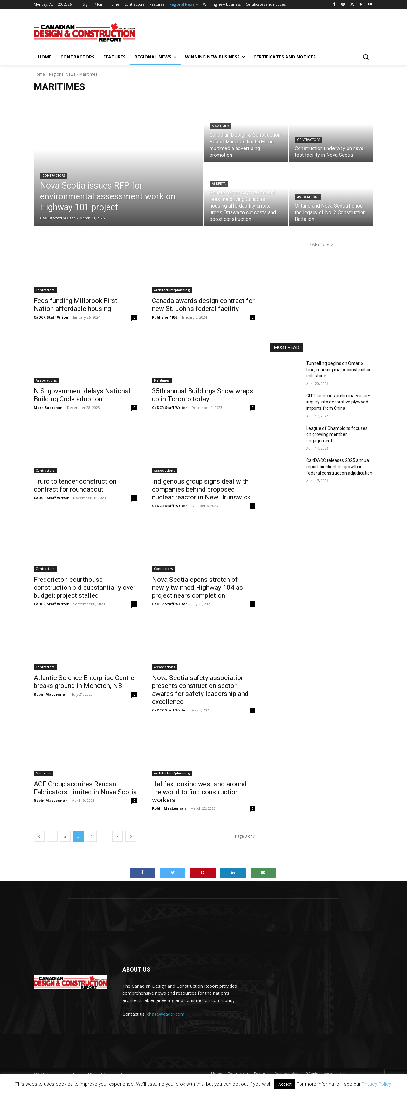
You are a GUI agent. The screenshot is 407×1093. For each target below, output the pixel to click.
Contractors (53, 175)
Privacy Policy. (377, 1084)
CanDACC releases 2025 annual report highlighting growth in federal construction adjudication (339, 466)
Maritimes (220, 126)
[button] (365, 57)
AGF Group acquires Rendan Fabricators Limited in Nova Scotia (85, 788)
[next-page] (130, 836)
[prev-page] (39, 836)
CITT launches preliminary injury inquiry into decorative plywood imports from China (338, 402)
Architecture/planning (172, 290)
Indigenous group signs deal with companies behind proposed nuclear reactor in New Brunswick (201, 489)
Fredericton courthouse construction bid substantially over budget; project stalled (84, 587)
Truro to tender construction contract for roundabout (75, 485)
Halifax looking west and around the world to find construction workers (199, 792)
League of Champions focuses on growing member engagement (337, 434)
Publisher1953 (164, 317)
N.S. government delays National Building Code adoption (82, 395)
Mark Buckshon (48, 407)
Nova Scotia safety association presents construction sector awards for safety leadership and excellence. (200, 689)
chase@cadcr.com (165, 1014)
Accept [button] (285, 1084)
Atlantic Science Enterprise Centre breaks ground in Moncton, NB (84, 682)
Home (39, 74)
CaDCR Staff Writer (51, 317)
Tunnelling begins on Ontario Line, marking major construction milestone (339, 369)
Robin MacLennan (51, 694)
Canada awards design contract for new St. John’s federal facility (203, 305)
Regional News (62, 74)
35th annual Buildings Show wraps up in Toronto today (202, 395)
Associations (308, 197)
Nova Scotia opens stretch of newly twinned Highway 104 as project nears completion (197, 587)
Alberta (219, 184)
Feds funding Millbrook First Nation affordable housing (75, 305)
